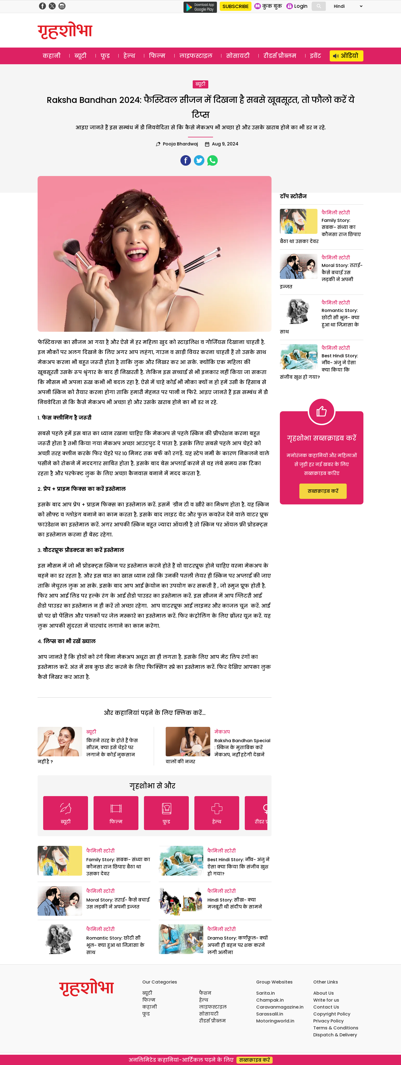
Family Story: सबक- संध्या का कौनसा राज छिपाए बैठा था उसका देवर (118, 866)
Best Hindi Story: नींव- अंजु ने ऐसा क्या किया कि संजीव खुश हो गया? (238, 866)
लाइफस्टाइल (195, 56)
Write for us (326, 1000)
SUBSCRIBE (235, 6)
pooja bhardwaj (180, 144)
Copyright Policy (331, 1014)
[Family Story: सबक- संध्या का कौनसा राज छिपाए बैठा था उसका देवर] (60, 861)
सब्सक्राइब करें (323, 491)
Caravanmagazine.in (280, 1007)
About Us (323, 993)
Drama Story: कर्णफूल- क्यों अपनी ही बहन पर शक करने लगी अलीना (237, 945)
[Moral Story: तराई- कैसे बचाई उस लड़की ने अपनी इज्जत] (60, 901)
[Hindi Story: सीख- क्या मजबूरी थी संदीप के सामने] (181, 901)
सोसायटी (238, 56)
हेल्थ (129, 56)
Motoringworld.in (275, 1021)
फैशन (205, 993)
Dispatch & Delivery (335, 1035)
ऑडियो (349, 56)
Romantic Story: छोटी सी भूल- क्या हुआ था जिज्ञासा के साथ (115, 945)
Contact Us (326, 1007)
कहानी (52, 56)
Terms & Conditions (335, 1028)
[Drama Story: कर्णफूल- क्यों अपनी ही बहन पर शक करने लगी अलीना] (181, 939)
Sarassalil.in (269, 1014)
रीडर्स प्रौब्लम (279, 56)
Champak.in (270, 1000)
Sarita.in (265, 993)
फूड (105, 56)
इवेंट (315, 56)
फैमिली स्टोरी (100, 851)
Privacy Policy (328, 1021)
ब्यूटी (80, 56)
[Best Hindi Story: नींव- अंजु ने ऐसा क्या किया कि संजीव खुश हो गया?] (181, 861)
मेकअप (222, 732)
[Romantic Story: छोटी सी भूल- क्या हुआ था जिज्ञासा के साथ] (60, 939)
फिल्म (157, 56)
